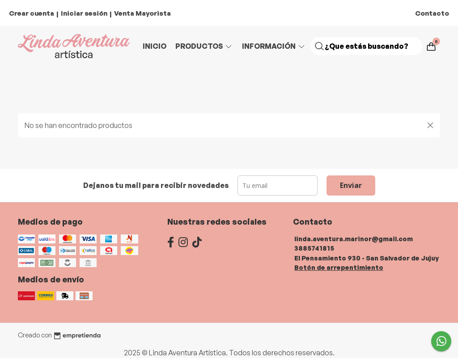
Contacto (432, 13)
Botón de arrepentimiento (338, 267)
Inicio (154, 46)
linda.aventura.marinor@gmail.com (353, 238)
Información (274, 46)
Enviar (351, 185)
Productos (204, 46)
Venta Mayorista (142, 13)
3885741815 (314, 248)
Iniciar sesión (84, 13)
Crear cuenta (31, 13)
